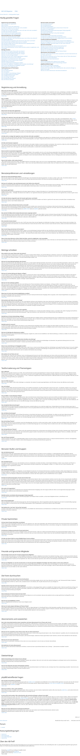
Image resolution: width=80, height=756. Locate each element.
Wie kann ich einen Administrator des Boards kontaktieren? (54, 70)
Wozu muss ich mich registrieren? (8, 24)
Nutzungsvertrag (5, 735)
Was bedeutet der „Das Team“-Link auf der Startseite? (52, 33)
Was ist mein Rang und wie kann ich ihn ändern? (12, 46)
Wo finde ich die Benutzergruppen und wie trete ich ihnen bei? (54, 27)
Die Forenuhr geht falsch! (7, 39)
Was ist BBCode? (5, 69)
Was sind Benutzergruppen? (47, 26)
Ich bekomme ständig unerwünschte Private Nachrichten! (53, 36)
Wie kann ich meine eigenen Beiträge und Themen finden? (54, 51)
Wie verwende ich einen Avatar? (8, 44)
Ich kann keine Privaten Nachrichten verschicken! (51, 35)
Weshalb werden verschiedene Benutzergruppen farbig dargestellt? (56, 30)
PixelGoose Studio (17, 752)
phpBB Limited (26, 208)
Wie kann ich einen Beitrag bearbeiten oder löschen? (13, 52)
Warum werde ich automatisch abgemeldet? (11, 33)
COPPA (74, 118)
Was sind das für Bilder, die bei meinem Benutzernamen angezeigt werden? (18, 43)
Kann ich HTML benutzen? (7, 70)
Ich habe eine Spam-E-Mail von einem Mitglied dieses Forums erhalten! (56, 38)
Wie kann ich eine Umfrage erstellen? (9, 55)
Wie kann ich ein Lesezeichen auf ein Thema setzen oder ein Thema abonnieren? (58, 56)
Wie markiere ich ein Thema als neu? (9, 66)
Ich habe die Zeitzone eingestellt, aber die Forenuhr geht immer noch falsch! (18, 40)
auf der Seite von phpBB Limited (56, 683)
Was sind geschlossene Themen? (8, 78)
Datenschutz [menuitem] (4, 738)
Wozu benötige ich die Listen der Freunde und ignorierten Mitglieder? (56, 40)
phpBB (8, 750)
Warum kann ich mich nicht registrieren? (10, 26)
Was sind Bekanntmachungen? (8, 75)
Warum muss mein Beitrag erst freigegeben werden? (13, 65)
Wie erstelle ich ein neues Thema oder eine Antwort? (13, 51)
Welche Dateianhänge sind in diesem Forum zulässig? (52, 61)
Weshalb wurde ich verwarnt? (7, 61)
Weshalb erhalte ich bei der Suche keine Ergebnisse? (52, 47)
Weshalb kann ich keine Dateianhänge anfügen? (12, 60)
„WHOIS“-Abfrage (24, 698)
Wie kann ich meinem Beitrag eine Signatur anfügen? (13, 53)
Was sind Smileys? (5, 71)
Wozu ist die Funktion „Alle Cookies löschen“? (11, 34)
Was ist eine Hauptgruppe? (47, 31)
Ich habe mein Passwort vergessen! (9, 31)
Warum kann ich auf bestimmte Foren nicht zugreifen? (13, 58)
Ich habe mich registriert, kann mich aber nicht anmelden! (14, 27)
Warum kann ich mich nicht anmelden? (10, 29)
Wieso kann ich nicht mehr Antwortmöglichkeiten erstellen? (14, 56)
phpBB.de (36, 208)
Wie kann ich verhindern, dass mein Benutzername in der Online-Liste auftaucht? (19, 38)
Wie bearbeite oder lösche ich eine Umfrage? (11, 57)
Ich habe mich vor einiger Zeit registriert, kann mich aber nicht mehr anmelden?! (19, 30)
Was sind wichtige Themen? (7, 77)
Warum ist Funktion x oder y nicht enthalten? (51, 66)
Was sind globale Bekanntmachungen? (10, 74)
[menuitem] (7, 11)
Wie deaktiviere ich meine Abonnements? (50, 58)
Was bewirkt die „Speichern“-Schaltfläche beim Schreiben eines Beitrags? (17, 64)
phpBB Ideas (64, 690)
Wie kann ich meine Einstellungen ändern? (10, 36)
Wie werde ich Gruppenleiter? (47, 29)
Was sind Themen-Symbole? (7, 79)
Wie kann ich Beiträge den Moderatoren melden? (12, 62)
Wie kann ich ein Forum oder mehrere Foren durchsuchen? (54, 46)
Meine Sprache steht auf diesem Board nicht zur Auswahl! (14, 42)
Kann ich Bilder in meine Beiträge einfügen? (11, 73)
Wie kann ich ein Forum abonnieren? (49, 57)
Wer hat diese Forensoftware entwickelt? (50, 65)
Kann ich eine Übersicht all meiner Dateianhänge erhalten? (54, 62)
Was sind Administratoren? (47, 24)
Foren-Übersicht (3, 720)
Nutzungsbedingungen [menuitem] (6, 736)
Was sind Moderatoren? (46, 25)
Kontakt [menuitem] (3, 727)
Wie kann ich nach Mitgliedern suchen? (49, 49)
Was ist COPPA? (4, 25)
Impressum (4, 734)
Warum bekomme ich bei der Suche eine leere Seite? (52, 48)
